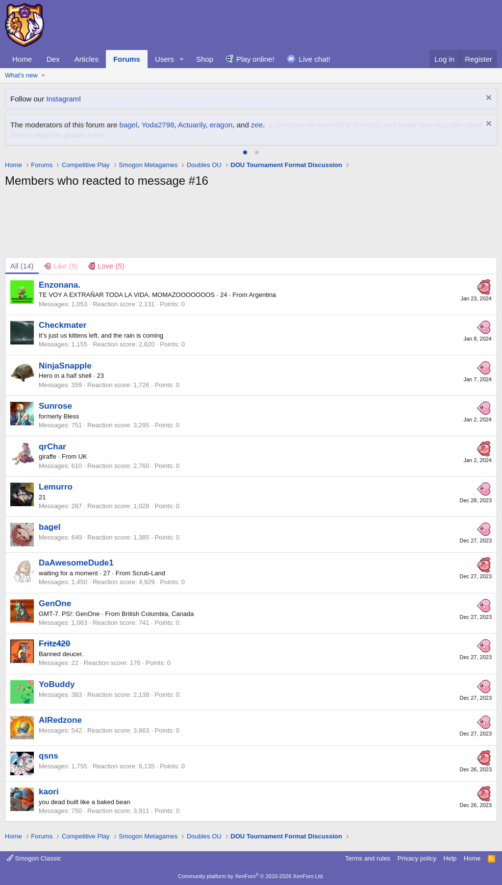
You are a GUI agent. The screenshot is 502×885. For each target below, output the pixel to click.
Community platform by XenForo (251, 876)
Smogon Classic (34, 858)
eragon (221, 125)
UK (82, 456)
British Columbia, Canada (158, 613)
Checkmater (62, 325)
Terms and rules (367, 858)
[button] (182, 59)
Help (450, 858)
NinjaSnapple (65, 365)
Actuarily (191, 125)
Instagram (62, 99)
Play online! (255, 59)
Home (22, 59)
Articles (87, 59)
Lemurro (56, 487)
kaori (49, 791)
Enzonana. (59, 285)
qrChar (52, 446)
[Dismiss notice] (487, 99)
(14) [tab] (22, 266)
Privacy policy (417, 858)
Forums (126, 59)
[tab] (245, 152)
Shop (204, 59)
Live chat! (314, 59)
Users (164, 59)
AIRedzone (60, 720)
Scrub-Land (148, 573)
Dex (53, 59)
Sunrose (55, 406)
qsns (48, 756)
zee (257, 125)
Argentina (262, 294)
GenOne (55, 603)
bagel (129, 125)
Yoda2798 (157, 125)
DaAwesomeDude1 (76, 562)
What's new (21, 75)
